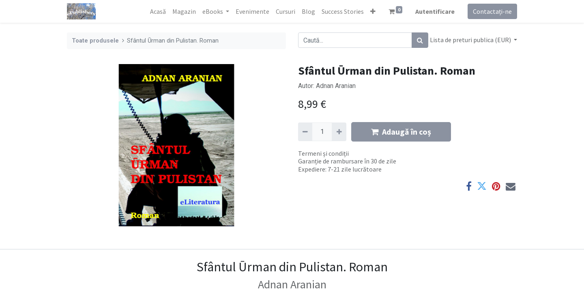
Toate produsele (95, 40)
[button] (373, 11)
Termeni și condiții (323, 153)
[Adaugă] (339, 131)
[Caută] (420, 40)
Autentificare (435, 11)
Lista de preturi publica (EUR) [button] (471, 40)
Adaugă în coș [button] (401, 132)
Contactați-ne (492, 11)
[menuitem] (158, 11)
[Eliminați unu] (305, 131)
